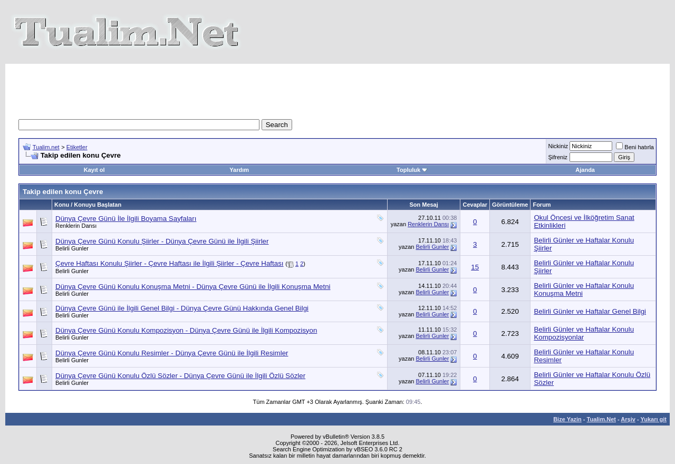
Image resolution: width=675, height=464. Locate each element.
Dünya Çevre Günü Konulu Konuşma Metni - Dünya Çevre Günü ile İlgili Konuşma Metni (193, 287)
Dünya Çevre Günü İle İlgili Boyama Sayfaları (125, 219)
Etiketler (77, 147)
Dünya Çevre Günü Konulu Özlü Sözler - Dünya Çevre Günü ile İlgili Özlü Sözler (180, 376)
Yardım (239, 170)
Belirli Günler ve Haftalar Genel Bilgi (590, 311)
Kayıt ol (94, 170)
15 (475, 267)
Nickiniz (558, 146)
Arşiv (628, 419)
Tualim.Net (601, 419)
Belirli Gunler (72, 248)
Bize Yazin (567, 419)
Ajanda (585, 170)
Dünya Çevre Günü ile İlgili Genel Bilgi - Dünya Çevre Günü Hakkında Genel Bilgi (181, 308)
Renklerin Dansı (76, 226)
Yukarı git (653, 419)
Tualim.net (46, 147)
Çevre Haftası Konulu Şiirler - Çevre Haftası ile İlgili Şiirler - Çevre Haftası (169, 263)
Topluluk (412, 170)
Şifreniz (557, 157)
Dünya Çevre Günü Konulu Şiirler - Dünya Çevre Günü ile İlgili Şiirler (161, 241)
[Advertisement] (337, 87)
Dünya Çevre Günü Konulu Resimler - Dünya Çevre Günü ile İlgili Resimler (171, 353)
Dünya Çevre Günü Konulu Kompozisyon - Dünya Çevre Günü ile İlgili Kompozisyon (186, 330)
